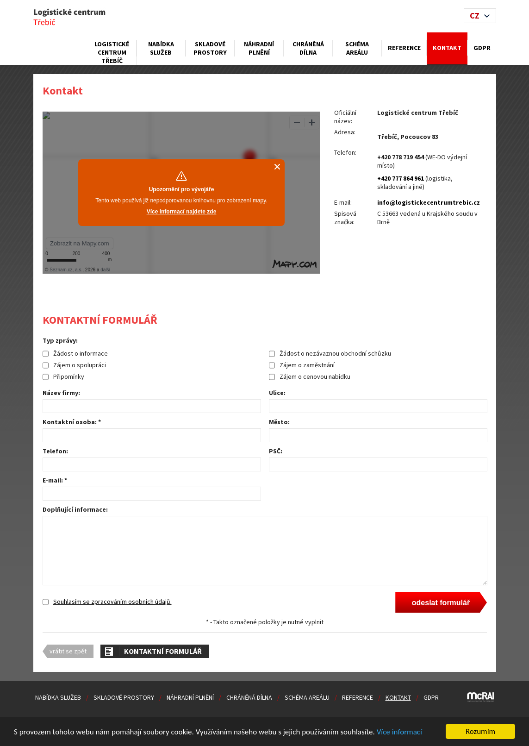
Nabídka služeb (161, 48)
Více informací (399, 732)
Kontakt (447, 48)
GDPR (482, 48)
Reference (404, 48)
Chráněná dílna (308, 48)
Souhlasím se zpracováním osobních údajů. (112, 601)
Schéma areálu (357, 48)
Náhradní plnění (259, 48)
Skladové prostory (210, 48)
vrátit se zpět (68, 651)
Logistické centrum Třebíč (111, 52)
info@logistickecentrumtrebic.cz (428, 202)
